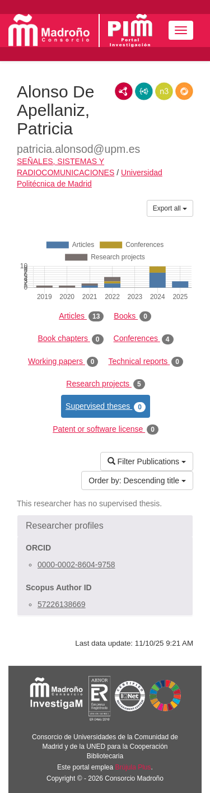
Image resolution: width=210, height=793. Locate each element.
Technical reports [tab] (145, 362)
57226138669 (62, 604)
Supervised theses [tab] (106, 407)
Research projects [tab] (105, 384)
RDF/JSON (184, 91)
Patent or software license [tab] (105, 430)
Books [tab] (132, 316)
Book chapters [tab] (70, 339)
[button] (105, 526)
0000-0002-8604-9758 (76, 564)
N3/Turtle (164, 91)
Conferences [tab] (144, 339)
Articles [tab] (81, 316)
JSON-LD (144, 91)
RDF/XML (124, 91)
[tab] (105, 526)
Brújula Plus (133, 767)
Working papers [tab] (63, 362)
